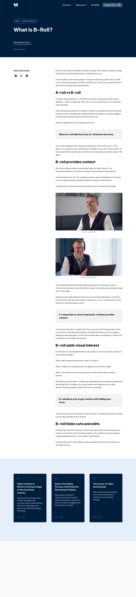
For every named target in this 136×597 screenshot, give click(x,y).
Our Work (95, 5)
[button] (67, 5)
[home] (16, 5)
